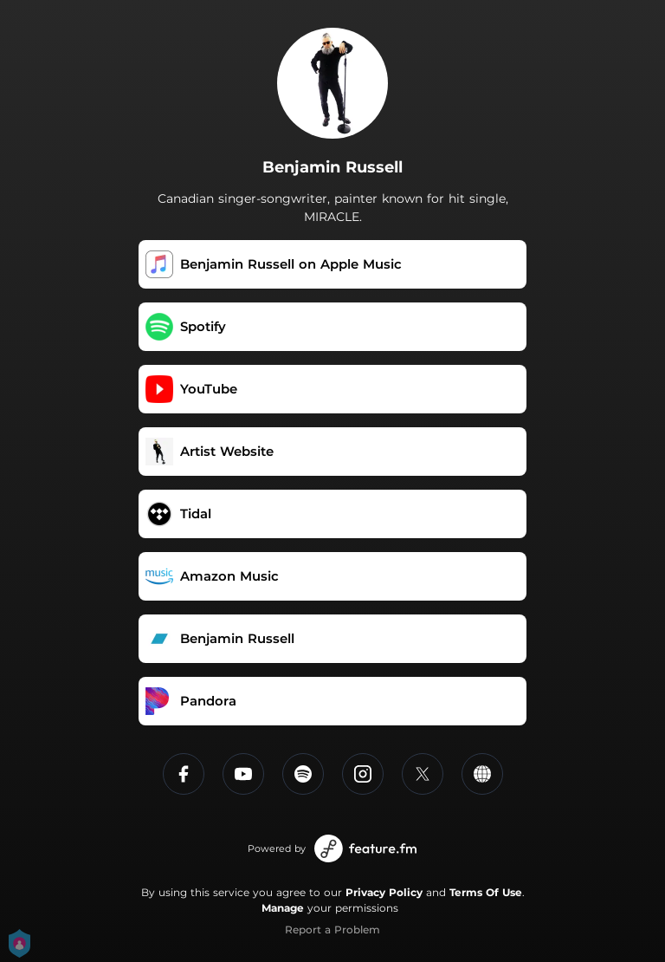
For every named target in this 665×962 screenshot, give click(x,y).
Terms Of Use (485, 892)
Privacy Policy (384, 892)
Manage (282, 907)
